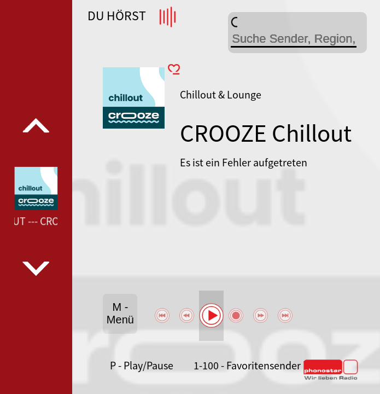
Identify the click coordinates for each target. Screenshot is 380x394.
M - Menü (120, 313)
